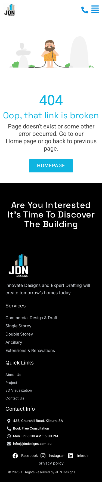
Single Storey (18, 325)
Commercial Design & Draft (31, 317)
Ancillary (13, 342)
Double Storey (19, 334)
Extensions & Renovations (30, 350)
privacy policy (51, 463)
